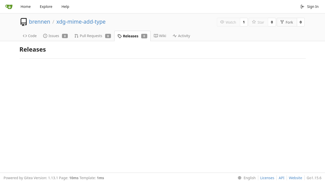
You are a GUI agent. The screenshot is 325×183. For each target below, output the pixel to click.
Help (65, 6)
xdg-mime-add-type (81, 21)
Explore (46, 6)
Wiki (160, 35)
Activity (181, 35)
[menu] (246, 178)
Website (295, 177)
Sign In (309, 6)
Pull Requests (92, 35)
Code (30, 35)
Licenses (267, 177)
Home (26, 6)
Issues (55, 35)
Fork (286, 22)
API (281, 177)
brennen (39, 21)
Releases (132, 36)
